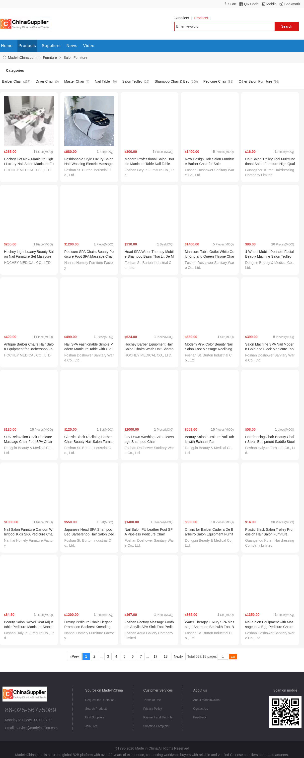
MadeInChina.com (22, 57)
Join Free (91, 726)
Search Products (96, 708)
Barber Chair (12, 81)
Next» (178, 656)
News (72, 46)
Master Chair (74, 81)
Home (7, 46)
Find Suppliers (94, 717)
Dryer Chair (45, 81)
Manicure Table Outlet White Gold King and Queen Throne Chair (209, 256)
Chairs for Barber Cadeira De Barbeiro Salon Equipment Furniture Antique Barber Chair (209, 534)
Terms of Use (152, 700)
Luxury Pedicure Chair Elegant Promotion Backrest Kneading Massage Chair (88, 627)
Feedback (199, 717)
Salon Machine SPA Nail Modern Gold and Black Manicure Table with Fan (269, 349)
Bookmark (292, 4)
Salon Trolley (132, 81)
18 (165, 656)
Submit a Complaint (156, 726)
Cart (233, 4)
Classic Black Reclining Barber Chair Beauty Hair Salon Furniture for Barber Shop (89, 441)
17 (155, 656)
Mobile (271, 4)
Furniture (50, 57)
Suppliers (183, 18)
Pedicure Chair (215, 81)
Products (202, 18)
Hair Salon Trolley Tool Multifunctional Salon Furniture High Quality (270, 164)
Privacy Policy (152, 708)
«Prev (74, 656)
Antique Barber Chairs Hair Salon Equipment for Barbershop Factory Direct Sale (29, 349)
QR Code (251, 4)
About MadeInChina (206, 700)
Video (89, 46)
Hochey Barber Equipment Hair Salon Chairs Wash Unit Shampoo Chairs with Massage (149, 349)
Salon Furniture (75, 57)
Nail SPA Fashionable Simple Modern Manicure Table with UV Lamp (89, 349)
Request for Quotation (99, 700)
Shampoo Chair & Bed (172, 81)
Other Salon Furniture (255, 81)
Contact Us (200, 708)
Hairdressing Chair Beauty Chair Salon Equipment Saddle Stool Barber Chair (270, 441)
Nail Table (102, 81)
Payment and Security (157, 717)
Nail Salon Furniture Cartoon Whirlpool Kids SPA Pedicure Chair (28, 534)
